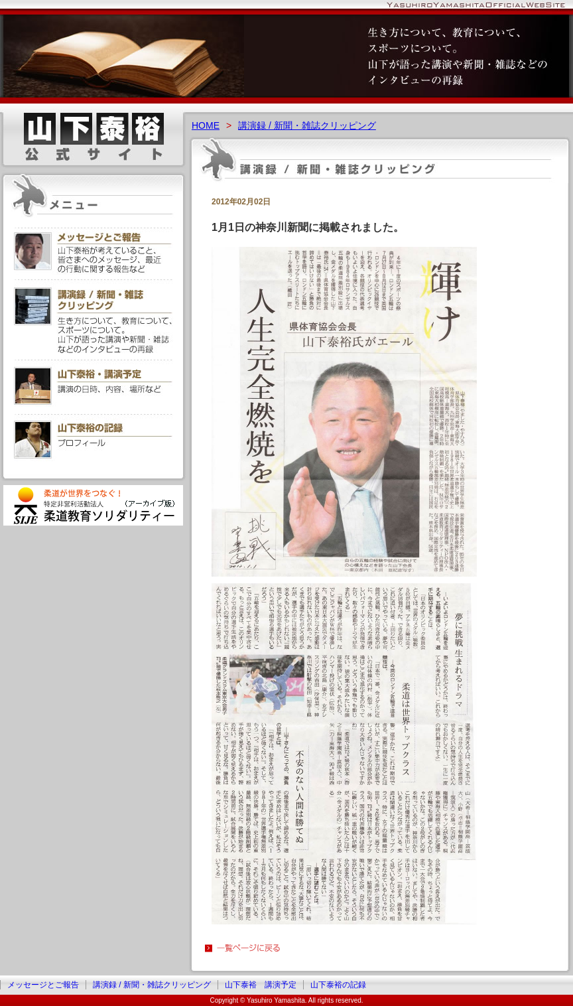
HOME (206, 125)
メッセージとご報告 (43, 984)
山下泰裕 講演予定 (260, 984)
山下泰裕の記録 (338, 984)
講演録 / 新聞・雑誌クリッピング (307, 125)
